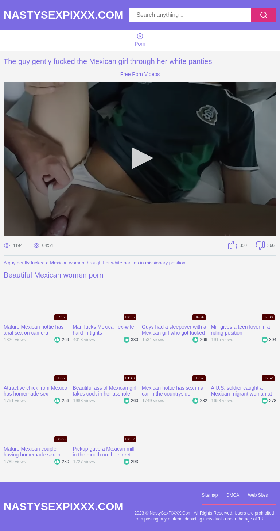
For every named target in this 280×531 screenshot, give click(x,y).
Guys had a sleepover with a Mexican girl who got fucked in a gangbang (174, 330)
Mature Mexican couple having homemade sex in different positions (32, 452)
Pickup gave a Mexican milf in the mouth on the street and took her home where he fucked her (105, 452)
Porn (140, 40)
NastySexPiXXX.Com (63, 14)
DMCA (232, 495)
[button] (140, 158)
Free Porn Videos (140, 74)
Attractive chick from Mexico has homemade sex (35, 391)
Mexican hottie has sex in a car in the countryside (172, 391)
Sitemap (210, 495)
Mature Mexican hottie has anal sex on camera (33, 330)
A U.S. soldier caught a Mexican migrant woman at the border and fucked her (241, 391)
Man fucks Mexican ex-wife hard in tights (103, 330)
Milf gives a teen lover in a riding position (240, 330)
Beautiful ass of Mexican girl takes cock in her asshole (104, 391)
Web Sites (258, 495)
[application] (140, 159)
